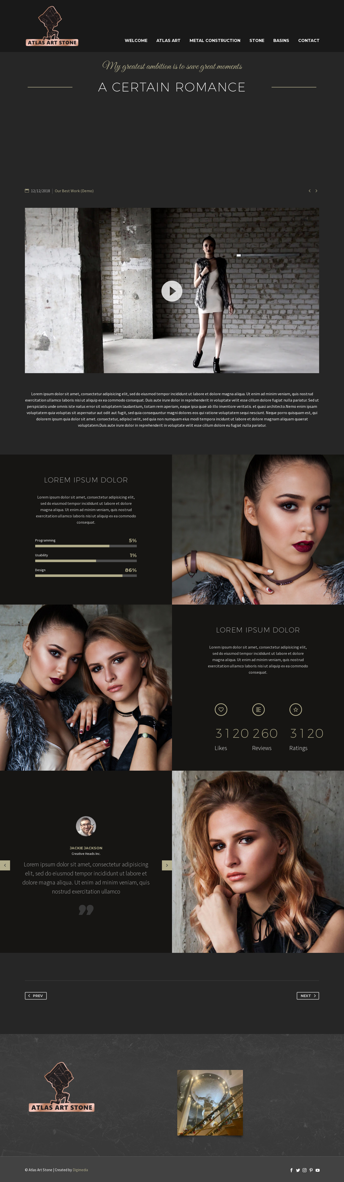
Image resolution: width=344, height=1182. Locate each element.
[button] (172, 290)
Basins (281, 40)
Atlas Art (168, 40)
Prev (34, 996)
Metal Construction (215, 40)
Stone (256, 40)
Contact (309, 40)
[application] (172, 290)
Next (309, 996)
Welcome (136, 40)
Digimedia (80, 1169)
